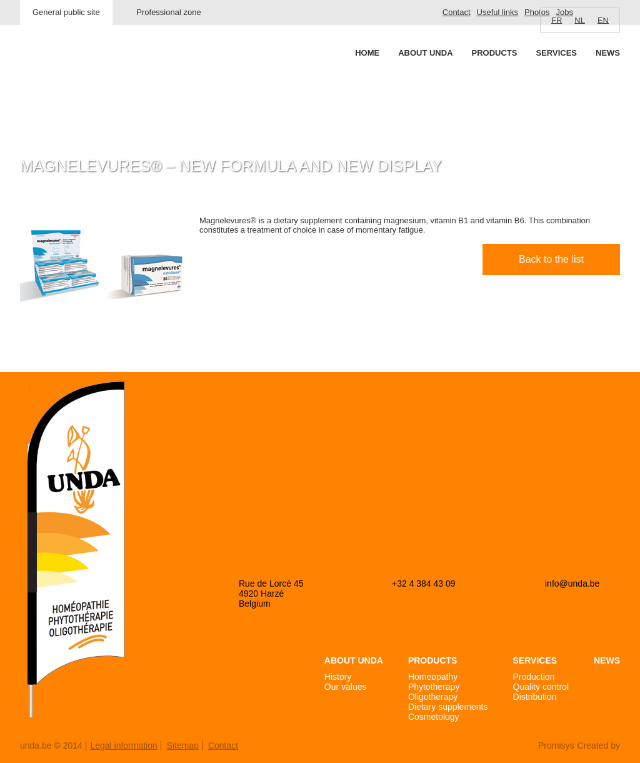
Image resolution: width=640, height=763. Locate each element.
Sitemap (183, 745)
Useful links (497, 12)
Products (495, 53)
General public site (66, 12)
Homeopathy (433, 677)
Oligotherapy (433, 697)
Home (367, 53)
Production (534, 677)
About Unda (425, 53)
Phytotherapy (434, 687)
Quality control (541, 687)
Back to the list (551, 259)
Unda (67, 75)
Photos (536, 12)
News (608, 53)
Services (556, 53)
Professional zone (168, 12)
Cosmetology (433, 717)
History (338, 677)
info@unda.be (572, 584)
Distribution (535, 697)
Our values (345, 687)
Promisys (556, 745)
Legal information (123, 745)
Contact (456, 12)
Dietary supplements (448, 707)
